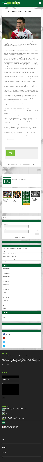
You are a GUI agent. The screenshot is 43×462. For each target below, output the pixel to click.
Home (3, 436)
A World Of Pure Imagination (16, 200)
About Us (3, 439)
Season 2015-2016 (6, 284)
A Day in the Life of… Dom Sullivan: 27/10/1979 (35, 199)
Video (4, 314)
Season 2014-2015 (6, 286)
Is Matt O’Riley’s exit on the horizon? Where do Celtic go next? (15, 245)
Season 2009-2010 (6, 300)
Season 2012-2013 (6, 292)
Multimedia (4, 444)
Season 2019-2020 (6, 273)
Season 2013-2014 (6, 289)
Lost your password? (21, 234)
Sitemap (3, 452)
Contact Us (4, 454)
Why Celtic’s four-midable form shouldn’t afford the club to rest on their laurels (18, 248)
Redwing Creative (22, 460)
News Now (5, 305)
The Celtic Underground (14, 13)
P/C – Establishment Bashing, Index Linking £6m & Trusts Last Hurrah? (26, 208)
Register (16, 234)
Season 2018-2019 (6, 276)
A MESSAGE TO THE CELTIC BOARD (9, 250)
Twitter (4, 302)
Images (4, 317)
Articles (11, 406)
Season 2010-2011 (27, 13)
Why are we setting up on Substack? (10, 253)
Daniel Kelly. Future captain (8, 258)
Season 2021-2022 (6, 268)
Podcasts (5, 312)
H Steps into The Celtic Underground (10, 256)
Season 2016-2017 (6, 281)
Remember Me (19, 232)
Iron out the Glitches (5, 200)
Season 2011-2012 (6, 294)
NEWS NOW (6, 239)
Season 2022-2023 (6, 265)
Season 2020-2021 (6, 270)
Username (6, 224)
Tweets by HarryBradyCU (8, 324)
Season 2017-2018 (6, 278)
